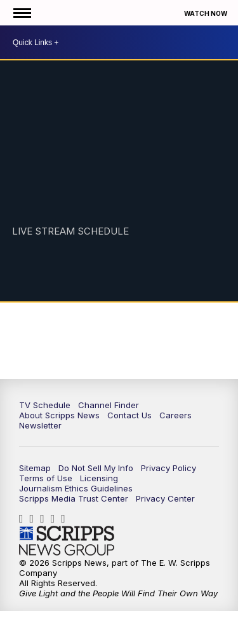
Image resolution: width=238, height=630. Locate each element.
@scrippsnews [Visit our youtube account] (66, 519)
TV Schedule (44, 405)
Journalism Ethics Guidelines (76, 488)
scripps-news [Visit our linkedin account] (45, 519)
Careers (175, 415)
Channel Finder (108, 405)
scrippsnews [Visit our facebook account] (24, 519)
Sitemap (35, 468)
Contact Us (129, 415)
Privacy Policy (168, 468)
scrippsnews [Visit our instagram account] (35, 519)
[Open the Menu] (21, 12)
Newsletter (40, 425)
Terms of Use (45, 478)
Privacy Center (165, 498)
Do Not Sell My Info (95, 468)
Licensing (99, 478)
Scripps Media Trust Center (73, 498)
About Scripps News (59, 415)
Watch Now (206, 13)
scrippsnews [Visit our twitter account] (56, 519)
